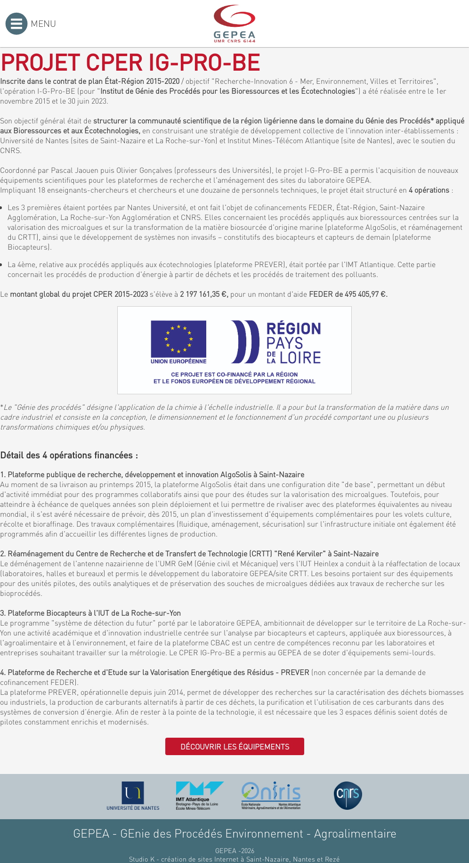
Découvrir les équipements (234, 746)
